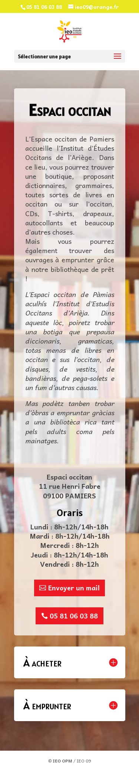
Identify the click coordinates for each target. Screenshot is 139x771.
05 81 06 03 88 (74, 615)
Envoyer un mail (74, 587)
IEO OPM (62, 760)
